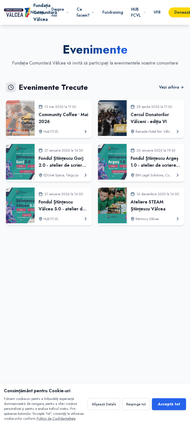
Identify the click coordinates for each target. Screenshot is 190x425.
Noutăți (37, 12)
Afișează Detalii (104, 404)
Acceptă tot (169, 404)
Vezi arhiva (171, 87)
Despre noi (60, 12)
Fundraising (112, 12)
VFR (157, 12)
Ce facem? (86, 12)
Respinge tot (136, 404)
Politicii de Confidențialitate (56, 418)
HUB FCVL (138, 12)
